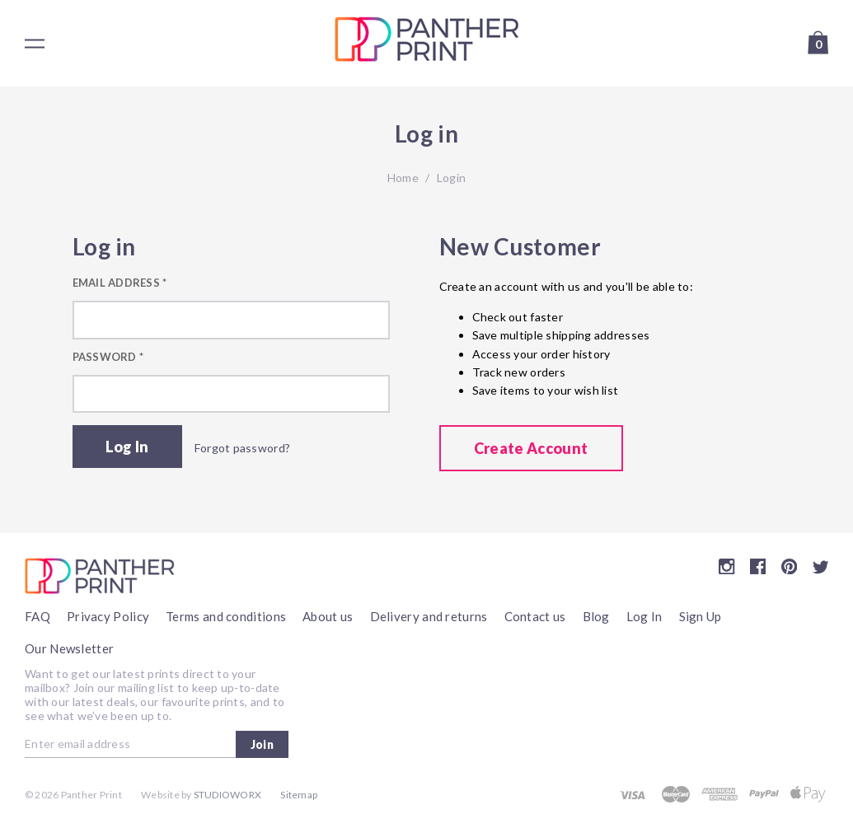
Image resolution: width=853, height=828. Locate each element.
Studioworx (227, 794)
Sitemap (298, 794)
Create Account (531, 448)
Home (403, 178)
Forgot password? (242, 448)
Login (451, 178)
